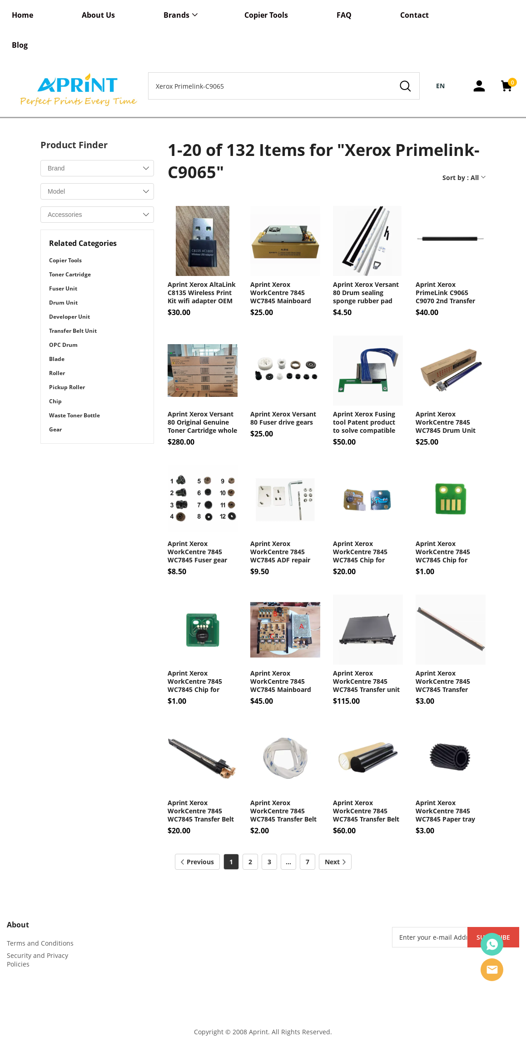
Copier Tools (266, 15)
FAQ (344, 15)
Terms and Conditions (40, 943)
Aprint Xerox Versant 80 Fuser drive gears (283, 418)
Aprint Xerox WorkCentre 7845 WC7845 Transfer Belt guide (283, 811)
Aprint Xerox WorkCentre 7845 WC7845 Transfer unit (366, 681)
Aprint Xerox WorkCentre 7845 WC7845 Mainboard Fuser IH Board (280, 293)
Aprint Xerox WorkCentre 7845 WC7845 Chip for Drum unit (443, 552)
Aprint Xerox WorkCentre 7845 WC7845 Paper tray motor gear (445, 811)
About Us (98, 15)
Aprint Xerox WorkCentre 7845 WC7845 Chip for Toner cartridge (195, 681)
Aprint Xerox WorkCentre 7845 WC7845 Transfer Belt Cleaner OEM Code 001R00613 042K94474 (202, 811)
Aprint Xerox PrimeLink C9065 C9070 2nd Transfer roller (445, 293)
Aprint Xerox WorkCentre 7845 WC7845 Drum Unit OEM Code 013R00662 (449, 422)
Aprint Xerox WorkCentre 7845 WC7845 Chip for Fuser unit (360, 552)
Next (335, 861)
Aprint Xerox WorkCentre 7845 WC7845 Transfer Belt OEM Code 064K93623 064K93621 (366, 811)
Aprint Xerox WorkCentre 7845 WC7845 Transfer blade (443, 681)
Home (22, 15)
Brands (176, 15)
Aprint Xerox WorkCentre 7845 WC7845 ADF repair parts (280, 552)
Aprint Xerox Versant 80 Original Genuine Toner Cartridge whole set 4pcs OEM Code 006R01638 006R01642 (202, 422)
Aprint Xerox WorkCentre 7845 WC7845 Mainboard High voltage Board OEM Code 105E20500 (283, 681)
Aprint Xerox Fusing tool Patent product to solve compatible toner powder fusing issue (365, 422)
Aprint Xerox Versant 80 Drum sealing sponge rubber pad (366, 293)
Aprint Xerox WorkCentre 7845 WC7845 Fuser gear (197, 552)
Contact (414, 15)
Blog (20, 45)
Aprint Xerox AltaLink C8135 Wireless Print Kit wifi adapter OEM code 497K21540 (202, 293)
